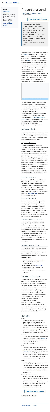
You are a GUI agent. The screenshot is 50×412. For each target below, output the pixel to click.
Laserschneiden (39, 265)
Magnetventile (33, 329)
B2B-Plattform (17, 3)
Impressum (35, 405)
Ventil (28, 60)
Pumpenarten (38, 370)
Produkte (34, 13)
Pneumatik (26, 54)
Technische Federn (33, 193)
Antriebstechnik (43, 338)
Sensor (46, 329)
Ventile (39, 13)
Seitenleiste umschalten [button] (3, 3)
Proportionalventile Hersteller (38, 19)
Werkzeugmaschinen (40, 260)
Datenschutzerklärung (26, 405)
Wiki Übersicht (26, 13)
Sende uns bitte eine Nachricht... (29, 397)
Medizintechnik (26, 351)
